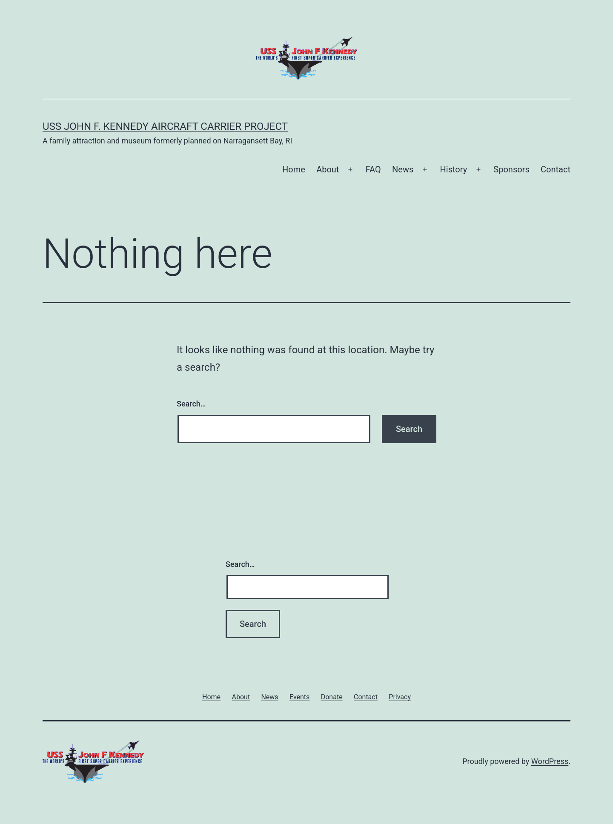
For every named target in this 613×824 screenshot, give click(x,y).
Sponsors (511, 169)
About (327, 169)
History (453, 169)
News (402, 169)
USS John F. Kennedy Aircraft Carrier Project (165, 126)
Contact (555, 169)
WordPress (549, 761)
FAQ (373, 169)
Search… (191, 403)
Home (293, 169)
